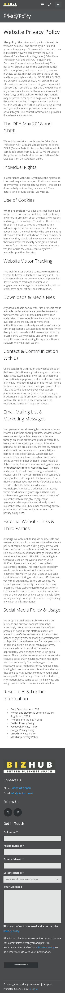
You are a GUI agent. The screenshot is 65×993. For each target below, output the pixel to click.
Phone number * (13, 845)
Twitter (8, 812)
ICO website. (42, 191)
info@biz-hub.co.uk (22, 793)
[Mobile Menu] (58, 4)
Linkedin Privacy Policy (23, 733)
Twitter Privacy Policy (22, 723)
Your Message (12, 886)
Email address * (13, 859)
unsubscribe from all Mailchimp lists (27, 467)
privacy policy (11, 930)
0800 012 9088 (21, 788)
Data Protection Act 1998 (24, 709)
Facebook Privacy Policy (23, 726)
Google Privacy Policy (22, 730)
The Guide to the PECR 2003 (26, 719)
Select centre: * (13, 872)
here (21, 512)
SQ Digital (33, 988)
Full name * (10, 832)
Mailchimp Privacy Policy (24, 737)
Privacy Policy (46, 947)
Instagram (18, 812)
